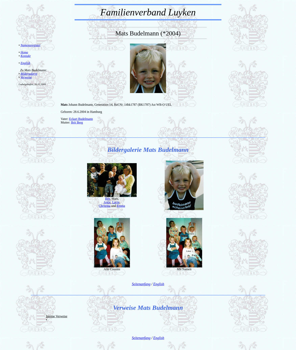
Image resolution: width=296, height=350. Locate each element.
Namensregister (30, 45)
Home (24, 52)
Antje (107, 202)
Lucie (115, 202)
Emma (121, 205)
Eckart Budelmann (81, 119)
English (25, 63)
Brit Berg (77, 122)
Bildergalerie (28, 73)
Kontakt (25, 56)
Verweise (26, 77)
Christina (105, 205)
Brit (107, 198)
